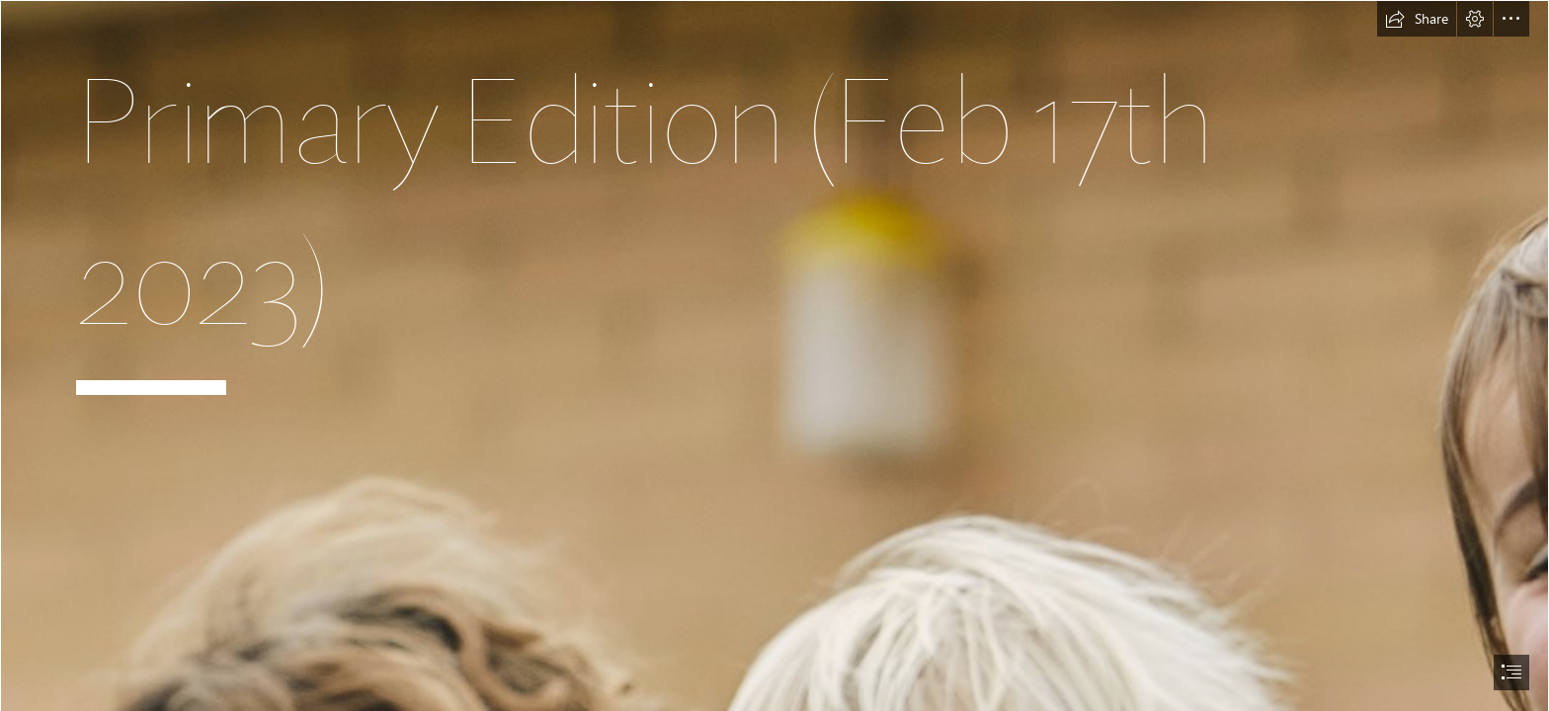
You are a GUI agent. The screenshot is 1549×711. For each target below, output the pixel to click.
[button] (1416, 19)
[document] (774, 355)
